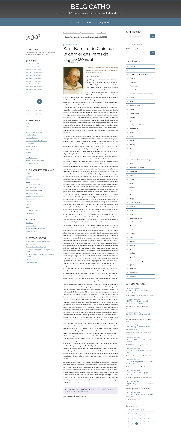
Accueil (75, 22)
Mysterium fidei (30, 244)
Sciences (132, 241)
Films (131, 148)
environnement (134, 128)
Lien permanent (72, 389)
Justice (132, 191)
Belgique (132, 78)
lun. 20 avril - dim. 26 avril (34, 64)
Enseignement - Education (137, 125)
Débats (132, 101)
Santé (131, 237)
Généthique (29, 223)
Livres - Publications (136, 202)
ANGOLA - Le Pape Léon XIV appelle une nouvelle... (137, 302)
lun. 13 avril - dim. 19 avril (34, 67)
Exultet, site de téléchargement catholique (38, 241)
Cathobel (28, 152)
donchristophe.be (31, 187)
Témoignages (133, 272)
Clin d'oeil (133, 90)
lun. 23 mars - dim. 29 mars (34, 75)
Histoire (76, 391)
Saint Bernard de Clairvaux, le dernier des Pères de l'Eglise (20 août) (89, 54)
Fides (27, 129)
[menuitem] (75, 22)
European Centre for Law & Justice (36, 141)
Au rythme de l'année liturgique (103, 389)
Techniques (133, 268)
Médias (132, 214)
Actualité (132, 66)
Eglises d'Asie (30, 124)
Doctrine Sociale (134, 113)
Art (130, 70)
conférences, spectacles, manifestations (141, 94)
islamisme (133, 179)
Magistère (132, 206)
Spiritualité (83, 391)
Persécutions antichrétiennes (138, 222)
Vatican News (30, 149)
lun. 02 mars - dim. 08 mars (34, 84)
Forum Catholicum (31, 262)
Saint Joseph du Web (32, 193)
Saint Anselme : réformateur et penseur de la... (138, 315)
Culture (132, 97)
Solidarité (132, 253)
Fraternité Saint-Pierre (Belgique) (36, 247)
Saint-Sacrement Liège (32, 179)
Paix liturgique (30, 213)
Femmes (132, 144)
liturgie (132, 199)
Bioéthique (133, 82)
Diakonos (29, 202)
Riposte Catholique (31, 146)
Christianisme (134, 86)
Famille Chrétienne (31, 158)
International (133, 171)
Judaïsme (132, 187)
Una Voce (29, 259)
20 (132, 424)
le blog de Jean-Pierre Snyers (34, 190)
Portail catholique (31, 135)
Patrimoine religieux (136, 218)
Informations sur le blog (137, 167)
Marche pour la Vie (31, 231)
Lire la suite (44, 54)
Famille (132, 140)
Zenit (27, 126)
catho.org (28, 173)
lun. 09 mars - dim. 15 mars (34, 81)
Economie (133, 117)
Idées (131, 164)
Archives (89, 22)
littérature (132, 195)
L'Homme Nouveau (32, 138)
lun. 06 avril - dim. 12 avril (34, 70)
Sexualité (132, 245)
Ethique (132, 132)
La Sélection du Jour (32, 163)
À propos (105, 22)
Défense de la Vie (135, 105)
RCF (27, 155)
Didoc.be (28, 204)
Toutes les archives (31, 93)
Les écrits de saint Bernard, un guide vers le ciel (78, 33)
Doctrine (132, 109)
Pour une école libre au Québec (35, 161)
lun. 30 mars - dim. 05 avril (34, 72)
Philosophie (133, 226)
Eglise (67, 391)
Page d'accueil (101, 33)
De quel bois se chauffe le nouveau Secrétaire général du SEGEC (86, 37)
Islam (131, 175)
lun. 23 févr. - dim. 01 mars (34, 87)
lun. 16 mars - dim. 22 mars (34, 78)
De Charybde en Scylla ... (33, 210)
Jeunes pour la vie (31, 226)
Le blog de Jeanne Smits (33, 185)
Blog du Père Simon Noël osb (35, 196)
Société (132, 249)
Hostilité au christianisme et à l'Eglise (141, 160)
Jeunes (131, 183)
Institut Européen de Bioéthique (35, 228)
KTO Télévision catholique (34, 132)
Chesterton (29, 176)
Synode (132, 265)
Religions (132, 233)
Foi (71, 391)
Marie (131, 210)
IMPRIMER (73, 62)
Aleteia (28, 207)
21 (136, 424)
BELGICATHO (90, 6)
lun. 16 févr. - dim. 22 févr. (34, 89)
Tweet (65, 62)
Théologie (133, 276)
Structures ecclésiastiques (137, 261)
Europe (132, 136)
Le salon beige (30, 143)
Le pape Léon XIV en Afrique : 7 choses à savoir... (138, 341)
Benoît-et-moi (30, 199)
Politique (132, 230)
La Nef (28, 182)
